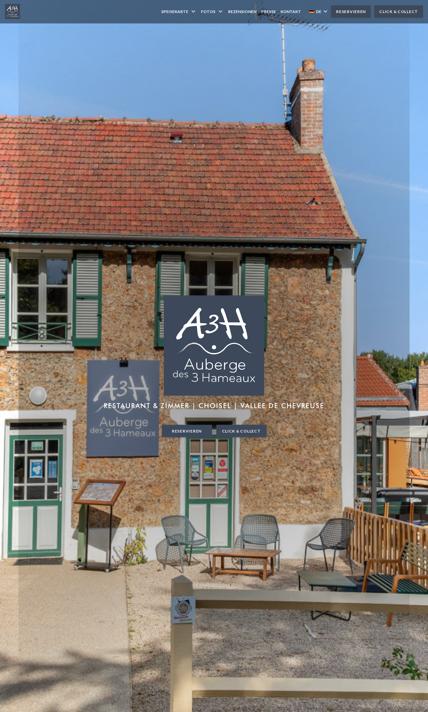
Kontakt (291, 11)
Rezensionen (242, 11)
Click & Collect (398, 11)
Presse (268, 11)
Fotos (212, 11)
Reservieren (351, 11)
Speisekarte (178, 11)
